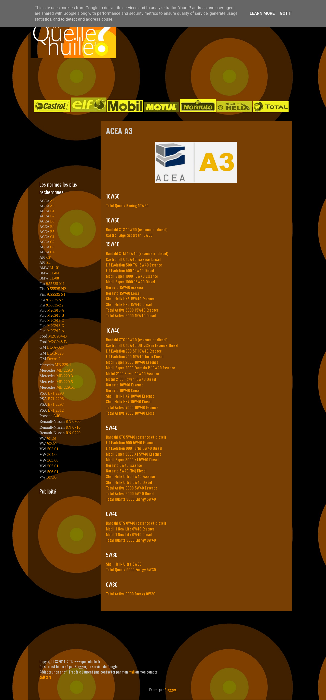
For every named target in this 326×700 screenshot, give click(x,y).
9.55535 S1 (56, 294)
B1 (52, 211)
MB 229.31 (65, 376)
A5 (52, 206)
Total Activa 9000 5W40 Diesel (130, 493)
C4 (52, 252)
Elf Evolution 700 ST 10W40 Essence (134, 351)
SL (48, 262)
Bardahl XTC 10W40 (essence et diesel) (136, 340)
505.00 (52, 460)
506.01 (52, 472)
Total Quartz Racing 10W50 (127, 205)
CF (48, 257)
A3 (52, 201)
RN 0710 (73, 427)
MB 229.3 (64, 370)
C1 (52, 237)
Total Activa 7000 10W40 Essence (132, 407)
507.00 (51, 477)
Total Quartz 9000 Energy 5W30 (131, 569)
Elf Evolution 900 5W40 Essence (130, 442)
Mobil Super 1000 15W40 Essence (132, 276)
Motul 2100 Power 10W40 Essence (132, 373)
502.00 (51, 444)
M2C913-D (55, 326)
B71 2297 (56, 404)
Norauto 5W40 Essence (124, 465)
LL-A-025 (55, 347)
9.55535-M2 (55, 284)
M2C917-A (55, 331)
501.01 (51, 439)
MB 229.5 (64, 382)
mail (131, 672)
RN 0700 (73, 421)
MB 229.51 (65, 387)
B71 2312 (56, 410)
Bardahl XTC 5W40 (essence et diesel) (136, 437)
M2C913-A (55, 310)
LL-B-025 (55, 353)
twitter (44, 677)
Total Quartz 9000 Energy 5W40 (131, 499)
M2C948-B (57, 342)
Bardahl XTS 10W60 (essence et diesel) (136, 229)
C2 (52, 242)
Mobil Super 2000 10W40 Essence (132, 362)
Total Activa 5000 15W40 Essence (132, 310)
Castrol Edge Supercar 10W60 (129, 235)
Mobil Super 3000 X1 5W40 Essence (133, 454)
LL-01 (54, 267)
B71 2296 (56, 399)
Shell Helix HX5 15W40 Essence (130, 299)
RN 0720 (73, 433)
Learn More (262, 13)
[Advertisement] (157, 77)
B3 (52, 221)
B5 (52, 232)
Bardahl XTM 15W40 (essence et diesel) (137, 253)
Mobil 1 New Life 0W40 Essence (130, 529)
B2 (52, 216)
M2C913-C (55, 320)
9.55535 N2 (56, 289)
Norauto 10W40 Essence (124, 385)
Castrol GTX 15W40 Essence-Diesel (133, 259)
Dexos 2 (54, 359)
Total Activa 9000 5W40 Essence (131, 488)
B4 (52, 227)
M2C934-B (57, 336)
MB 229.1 (63, 364)
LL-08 (54, 278)
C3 (52, 247)
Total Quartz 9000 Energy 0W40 (131, 540)
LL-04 (54, 273)
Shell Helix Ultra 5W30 (124, 564)
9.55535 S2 (54, 300)
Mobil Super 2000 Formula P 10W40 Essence (140, 368)
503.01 (52, 449)
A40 (56, 416)
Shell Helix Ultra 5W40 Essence (130, 476)
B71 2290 (56, 393)
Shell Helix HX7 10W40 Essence (130, 396)
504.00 (52, 454)
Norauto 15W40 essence (125, 287)
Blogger (170, 689)
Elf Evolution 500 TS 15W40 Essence (134, 265)
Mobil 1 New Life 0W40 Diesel (129, 534)
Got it (286, 13)
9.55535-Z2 (54, 305)
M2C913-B (55, 315)
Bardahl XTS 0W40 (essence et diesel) (136, 523)
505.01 (52, 466)
